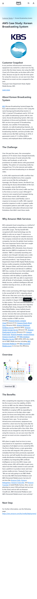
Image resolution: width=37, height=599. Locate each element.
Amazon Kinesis (28, 334)
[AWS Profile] (33, 3)
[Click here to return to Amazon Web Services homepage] (18, 3)
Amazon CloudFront (9, 337)
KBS (3, 106)
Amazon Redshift (17, 334)
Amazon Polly (15, 480)
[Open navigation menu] (3, 3)
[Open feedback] (35, 299)
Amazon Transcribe (17, 483)
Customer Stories (7, 18)
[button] (30, 378)
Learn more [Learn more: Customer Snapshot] (6, 90)
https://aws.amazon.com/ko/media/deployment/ (19, 513)
